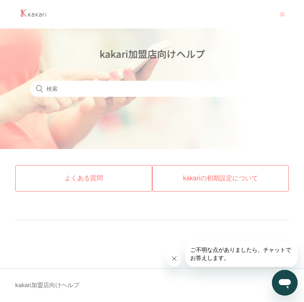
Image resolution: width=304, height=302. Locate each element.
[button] (282, 14)
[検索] (152, 89)
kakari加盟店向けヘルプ (47, 285)
